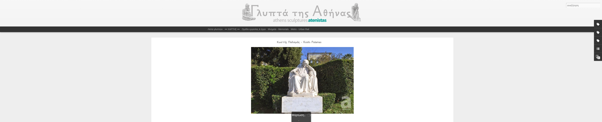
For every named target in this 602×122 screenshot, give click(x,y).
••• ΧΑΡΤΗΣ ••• (232, 29)
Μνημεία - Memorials (278, 29)
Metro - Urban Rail (300, 29)
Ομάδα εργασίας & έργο (254, 29)
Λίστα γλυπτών (215, 29)
